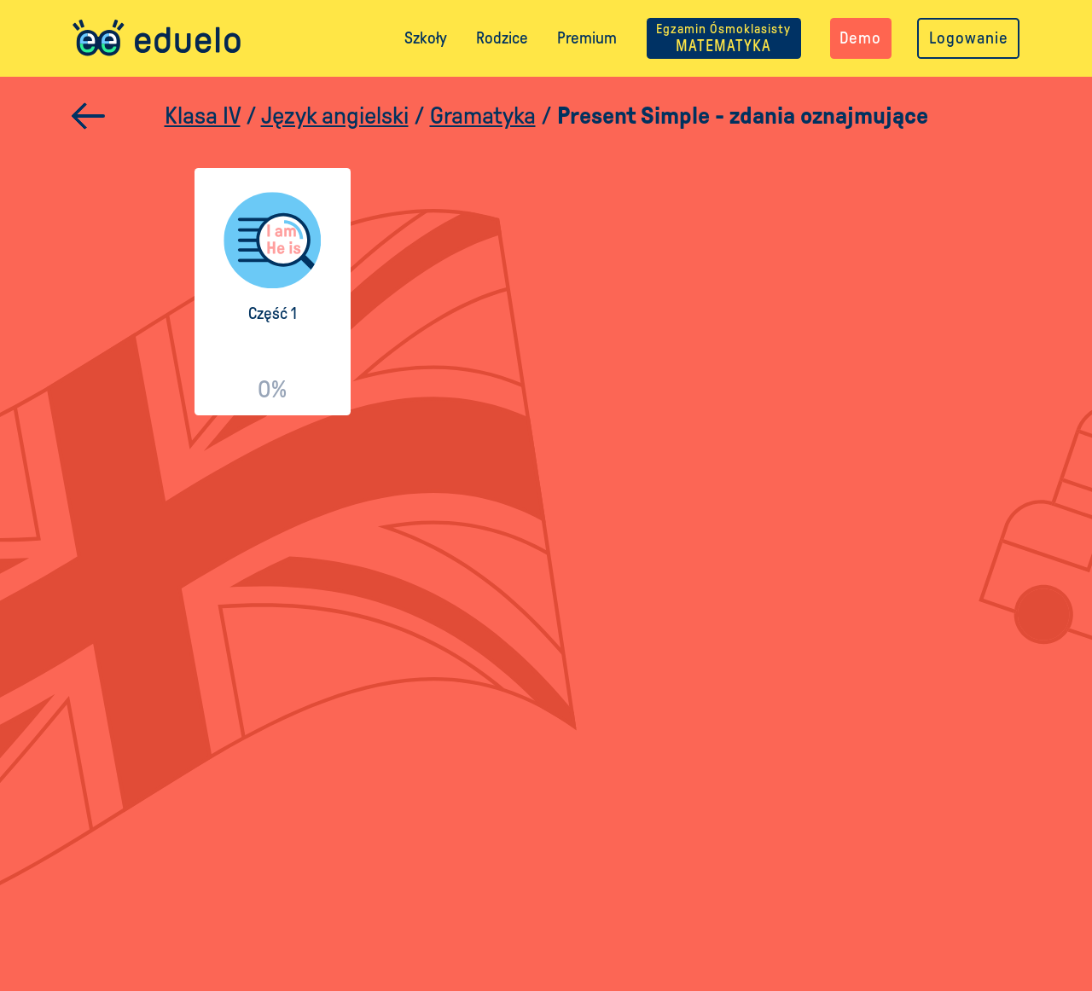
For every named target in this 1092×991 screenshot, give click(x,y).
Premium (587, 38)
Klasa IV (203, 115)
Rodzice (502, 38)
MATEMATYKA (723, 38)
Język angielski (335, 115)
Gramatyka (483, 115)
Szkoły (425, 38)
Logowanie (968, 38)
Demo (860, 38)
